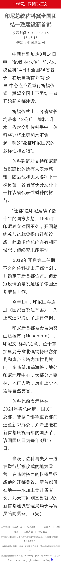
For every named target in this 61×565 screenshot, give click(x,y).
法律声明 (28, 531)
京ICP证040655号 (44, 556)
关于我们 (5, 526)
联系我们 (31, 526)
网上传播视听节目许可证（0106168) (17, 556)
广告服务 (46, 526)
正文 (43, 4)
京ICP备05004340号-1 (39, 560)
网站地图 (42, 531)
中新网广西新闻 (26, 4)
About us (17, 526)
